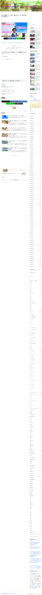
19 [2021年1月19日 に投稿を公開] (33, 106)
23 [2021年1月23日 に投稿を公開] (40, 106)
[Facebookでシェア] (10, 38)
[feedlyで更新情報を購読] (13, 108)
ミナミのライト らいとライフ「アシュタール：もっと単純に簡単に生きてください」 (35, 566)
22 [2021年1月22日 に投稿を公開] (38, 106)
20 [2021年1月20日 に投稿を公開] (35, 106)
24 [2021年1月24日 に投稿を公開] (30, 107)
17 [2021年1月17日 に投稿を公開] (30, 106)
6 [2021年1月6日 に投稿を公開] (35, 103)
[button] (23, 38)
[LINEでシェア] (19, 38)
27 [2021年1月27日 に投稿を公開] (35, 107)
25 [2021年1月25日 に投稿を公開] (32, 107)
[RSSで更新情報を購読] (15, 108)
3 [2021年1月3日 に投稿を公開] (30, 103)
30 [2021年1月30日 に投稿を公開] (40, 107)
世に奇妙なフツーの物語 (36, 584)
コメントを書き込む (14, 179)
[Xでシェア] (6, 38)
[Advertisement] (14, 20)
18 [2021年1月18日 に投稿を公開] (32, 106)
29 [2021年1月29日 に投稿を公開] (38, 107)
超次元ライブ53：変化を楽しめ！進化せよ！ (12, 48)
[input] (35, 24)
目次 (13, 45)
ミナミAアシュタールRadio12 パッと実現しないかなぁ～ (14, 47)
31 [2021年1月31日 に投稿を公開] (30, 108)
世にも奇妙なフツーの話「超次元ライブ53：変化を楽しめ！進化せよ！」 (12, 42)
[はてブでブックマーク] (14, 38)
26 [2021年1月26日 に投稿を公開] (33, 107)
